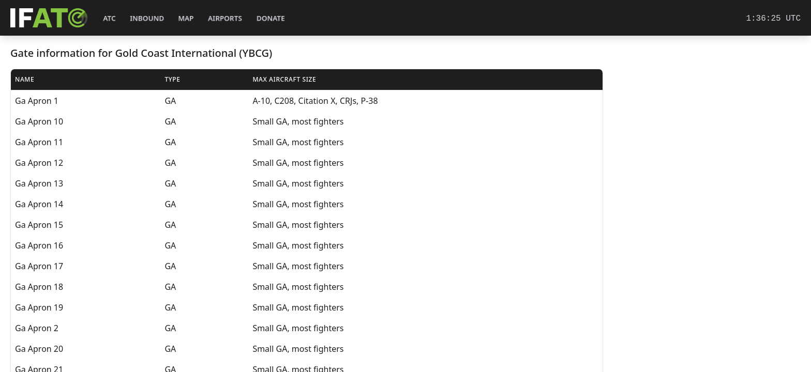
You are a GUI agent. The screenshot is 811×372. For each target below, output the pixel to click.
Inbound (146, 18)
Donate (271, 18)
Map (186, 18)
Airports (225, 18)
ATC (109, 18)
